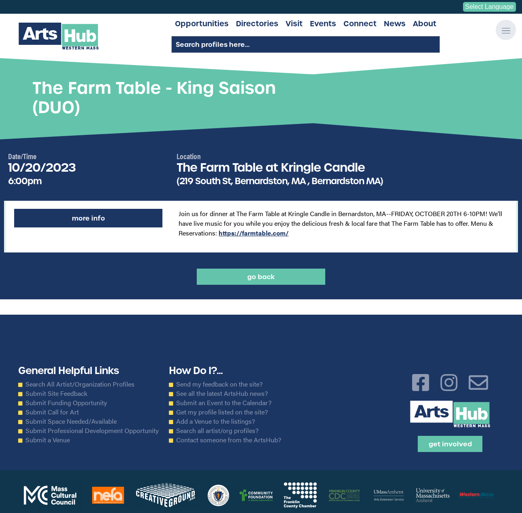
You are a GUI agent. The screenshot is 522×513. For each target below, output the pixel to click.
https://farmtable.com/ (253, 233)
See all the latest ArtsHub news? (222, 393)
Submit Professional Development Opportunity (92, 430)
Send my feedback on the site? (219, 384)
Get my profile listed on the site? (222, 412)
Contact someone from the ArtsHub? (228, 440)
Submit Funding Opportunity (66, 402)
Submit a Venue (47, 440)
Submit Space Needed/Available (71, 421)
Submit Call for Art (52, 412)
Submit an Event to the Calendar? (224, 402)
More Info (88, 218)
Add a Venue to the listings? (215, 421)
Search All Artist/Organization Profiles (80, 384)
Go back (261, 276)
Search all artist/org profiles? (217, 430)
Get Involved (450, 443)
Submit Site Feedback (56, 393)
